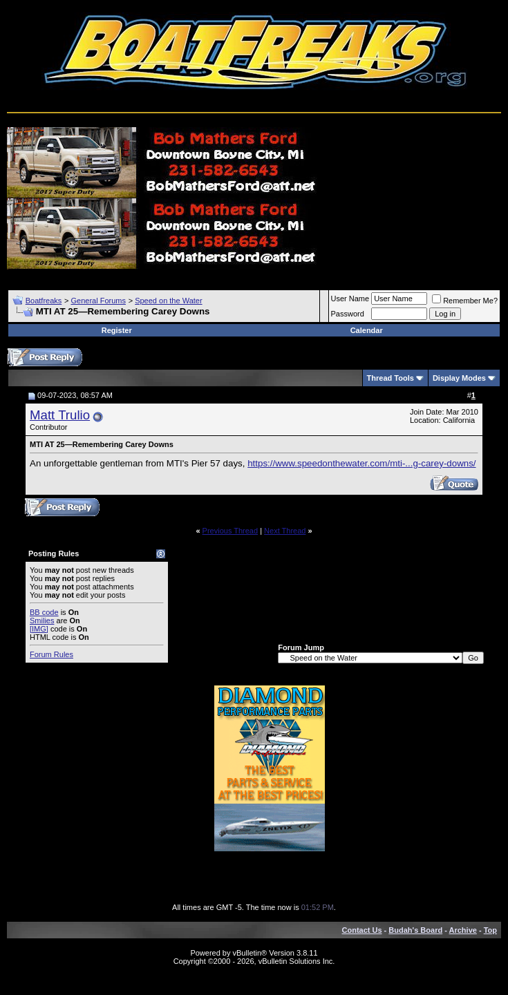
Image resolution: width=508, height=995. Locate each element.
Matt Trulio (60, 415)
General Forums (97, 300)
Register (117, 330)
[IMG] (39, 629)
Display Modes (459, 378)
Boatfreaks (44, 300)
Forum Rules (51, 654)
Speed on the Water (168, 300)
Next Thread (284, 531)
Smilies (42, 620)
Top (490, 930)
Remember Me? (465, 300)
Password (347, 314)
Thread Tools (390, 378)
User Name (350, 298)
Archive (463, 930)
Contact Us (362, 930)
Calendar (366, 330)
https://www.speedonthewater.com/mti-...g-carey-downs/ (361, 463)
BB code (44, 612)
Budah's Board (415, 930)
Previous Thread (230, 531)
